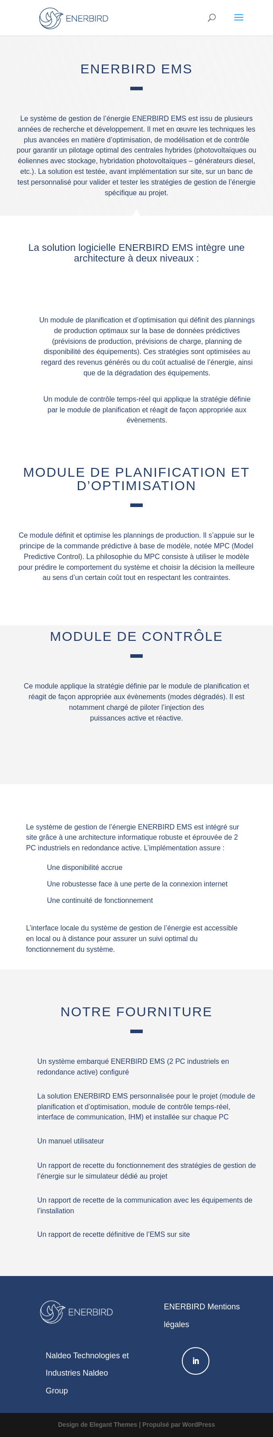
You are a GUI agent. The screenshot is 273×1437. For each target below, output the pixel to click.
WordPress (198, 1424)
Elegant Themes (113, 1424)
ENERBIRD (184, 1306)
